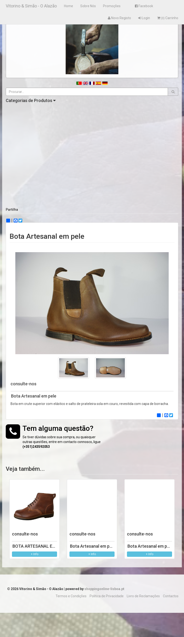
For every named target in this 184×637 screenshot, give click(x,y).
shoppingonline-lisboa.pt (104, 589)
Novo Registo (119, 18)
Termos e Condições (71, 596)
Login (144, 18)
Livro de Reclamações (143, 596)
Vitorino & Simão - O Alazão (31, 5)
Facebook (144, 6)
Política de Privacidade (107, 596)
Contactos (170, 596)
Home (68, 6)
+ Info (34, 554)
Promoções (112, 6)
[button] (173, 92)
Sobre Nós (88, 6)
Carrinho (167, 18)
